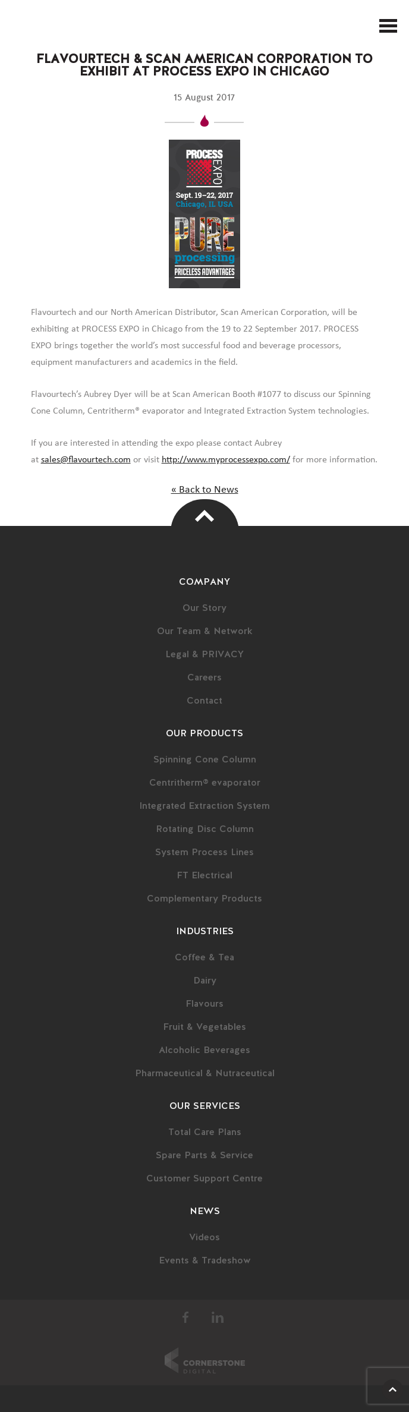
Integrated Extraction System (204, 806)
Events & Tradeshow (205, 1261)
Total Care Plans (204, 1132)
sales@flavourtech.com (86, 459)
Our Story (204, 608)
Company (204, 582)
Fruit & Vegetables (204, 1027)
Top (205, 515)
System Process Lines (204, 853)
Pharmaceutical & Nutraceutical (205, 1074)
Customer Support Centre (204, 1179)
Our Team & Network (205, 631)
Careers (204, 678)
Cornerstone (205, 1360)
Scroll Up (392, 1389)
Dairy (204, 981)
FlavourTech (26, 26)
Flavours (204, 1004)
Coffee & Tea (204, 958)
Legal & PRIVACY (204, 655)
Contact (204, 701)
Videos (204, 1238)
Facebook (185, 1317)
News (205, 1211)
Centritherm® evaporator (204, 783)
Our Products (204, 734)
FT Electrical (204, 876)
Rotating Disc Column (205, 829)
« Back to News (204, 489)
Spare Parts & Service (204, 1156)
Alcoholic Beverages (204, 1050)
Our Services (204, 1106)
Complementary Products (204, 899)
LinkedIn (217, 1317)
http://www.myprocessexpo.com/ (226, 459)
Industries (205, 932)
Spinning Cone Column (204, 760)
